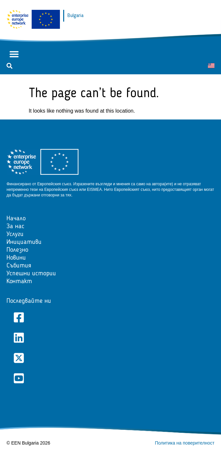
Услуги (15, 234)
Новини (16, 258)
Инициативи (24, 242)
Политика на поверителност (184, 443)
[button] (14, 54)
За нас (15, 226)
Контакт (19, 281)
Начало (16, 218)
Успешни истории (31, 273)
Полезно (17, 250)
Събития (19, 265)
